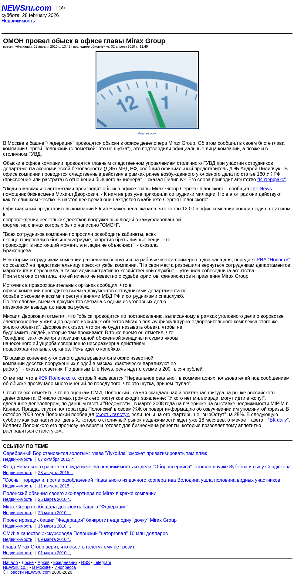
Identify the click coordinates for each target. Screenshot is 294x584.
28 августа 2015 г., (56, 472)
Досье (28, 562)
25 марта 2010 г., (54, 499)
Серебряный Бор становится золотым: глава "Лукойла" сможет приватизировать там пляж (105, 453)
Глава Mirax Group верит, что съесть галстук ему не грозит (69, 546)
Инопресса (65, 567)
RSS (85, 562)
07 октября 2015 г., (56, 459)
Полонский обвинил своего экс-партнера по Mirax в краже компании (79, 493)
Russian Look (147, 133)
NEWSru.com (27, 7)
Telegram (102, 562)
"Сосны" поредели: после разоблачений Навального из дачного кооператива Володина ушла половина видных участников (141, 480)
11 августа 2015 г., (56, 486)
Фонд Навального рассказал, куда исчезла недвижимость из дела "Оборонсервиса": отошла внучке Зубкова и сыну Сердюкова (147, 466)
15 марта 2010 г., (54, 526)
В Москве (41, 567)
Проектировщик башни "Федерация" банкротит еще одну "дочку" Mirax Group (90, 520)
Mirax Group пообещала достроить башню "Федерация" (65, 506)
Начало (10, 562)
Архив (43, 562)
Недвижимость (18, 20)
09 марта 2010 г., (54, 539)
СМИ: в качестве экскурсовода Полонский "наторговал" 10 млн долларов (85, 533)
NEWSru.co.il (15, 567)
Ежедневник (65, 562)
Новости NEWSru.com (29, 572)
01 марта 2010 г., (54, 552)
